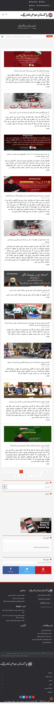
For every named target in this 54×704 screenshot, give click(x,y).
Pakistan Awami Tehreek (41, 547)
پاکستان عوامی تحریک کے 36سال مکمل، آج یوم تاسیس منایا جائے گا (29, 445)
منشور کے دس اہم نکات (18, 598)
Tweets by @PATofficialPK (44, 562)
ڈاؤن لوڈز (27, 692)
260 (26, 475)
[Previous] (45, 471)
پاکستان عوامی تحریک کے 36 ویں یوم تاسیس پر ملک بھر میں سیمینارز (29, 401)
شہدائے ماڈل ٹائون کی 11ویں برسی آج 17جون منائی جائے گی (31, 71)
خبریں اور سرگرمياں (10, 655)
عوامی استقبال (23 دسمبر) (44, 633)
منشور (27, 680)
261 (21, 475)
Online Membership (43, 5)
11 (40, 475)
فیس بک (46, 538)
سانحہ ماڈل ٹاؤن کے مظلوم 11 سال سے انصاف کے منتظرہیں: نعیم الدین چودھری (28, 241)
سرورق (34, 28)
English (31, 9)
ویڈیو (47, 494)
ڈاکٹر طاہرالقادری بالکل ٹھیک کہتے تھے (41, 639)
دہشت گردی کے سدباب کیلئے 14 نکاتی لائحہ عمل (13, 611)
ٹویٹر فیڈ (46, 559)
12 (35, 475)
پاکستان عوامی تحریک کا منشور (16, 595)
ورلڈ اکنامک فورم (46, 642)
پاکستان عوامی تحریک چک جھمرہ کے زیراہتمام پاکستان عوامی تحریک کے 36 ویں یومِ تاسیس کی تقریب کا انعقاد (27, 324)
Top (51, 698)
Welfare (42, 2)
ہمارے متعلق (19, 655)
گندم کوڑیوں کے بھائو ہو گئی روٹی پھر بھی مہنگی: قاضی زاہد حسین (29, 290)
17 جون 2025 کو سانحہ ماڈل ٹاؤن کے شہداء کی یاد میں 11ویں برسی (29, 112)
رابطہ (2, 655)
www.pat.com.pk (46, 607)
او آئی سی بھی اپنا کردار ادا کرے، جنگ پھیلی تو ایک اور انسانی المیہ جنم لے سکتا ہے (28, 155)
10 (5, 471)
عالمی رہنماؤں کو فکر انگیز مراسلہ (15, 620)
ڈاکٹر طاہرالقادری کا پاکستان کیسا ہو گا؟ (13, 601)
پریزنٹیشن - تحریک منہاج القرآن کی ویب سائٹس (17, 36)
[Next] (16, 475)
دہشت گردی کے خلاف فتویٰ (44, 636)
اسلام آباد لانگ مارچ (46, 630)
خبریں (27, 684)
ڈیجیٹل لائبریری (27, 688)
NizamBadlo (33, 2)
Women (32, 5)
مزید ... (47, 86)
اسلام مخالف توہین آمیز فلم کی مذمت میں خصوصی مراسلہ (13, 616)
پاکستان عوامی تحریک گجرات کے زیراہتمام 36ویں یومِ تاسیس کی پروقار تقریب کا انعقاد (28, 363)
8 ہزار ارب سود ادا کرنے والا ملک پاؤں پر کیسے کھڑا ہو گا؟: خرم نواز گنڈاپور (27, 196)
